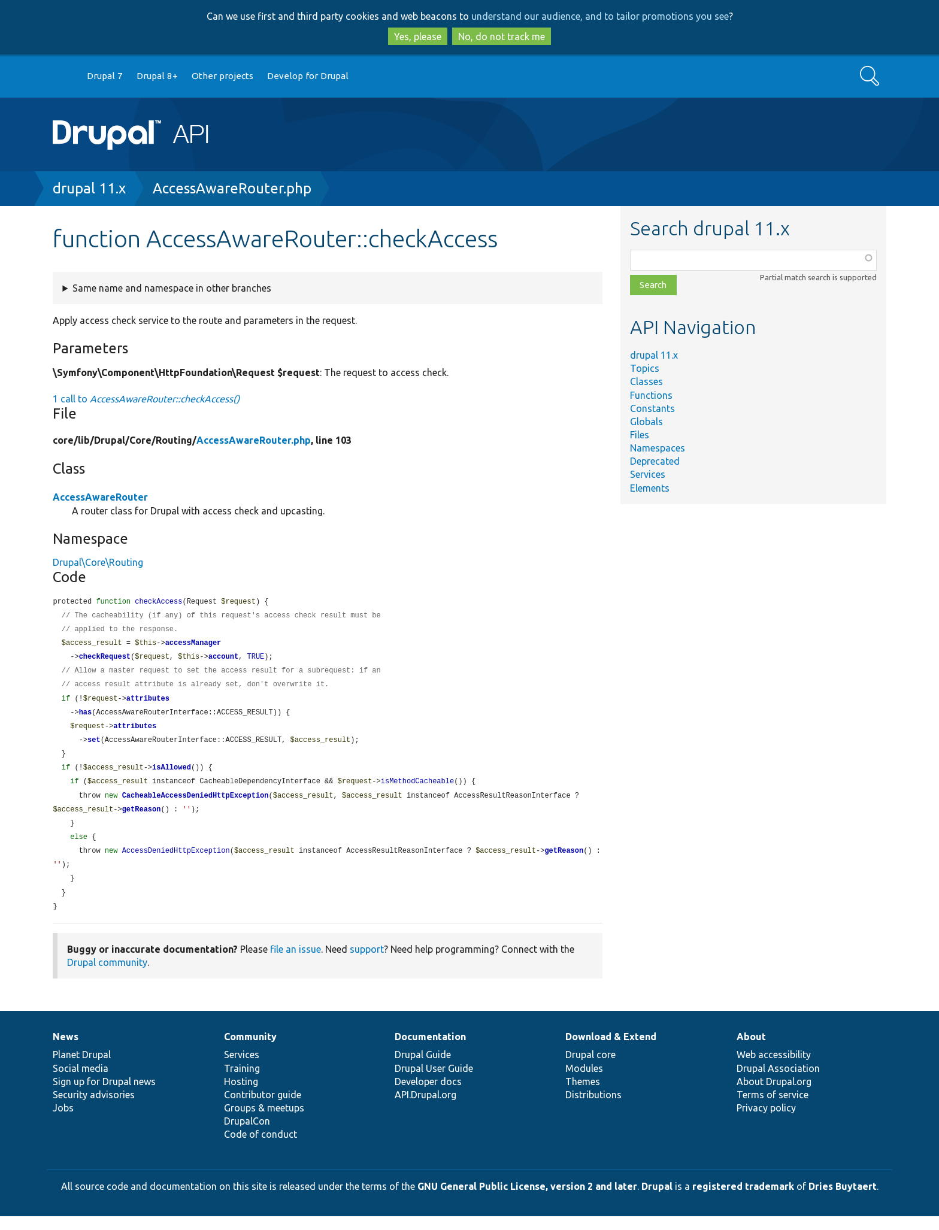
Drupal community (107, 976)
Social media (80, 1082)
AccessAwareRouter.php (232, 188)
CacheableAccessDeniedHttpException (195, 804)
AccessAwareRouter (100, 497)
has (85, 718)
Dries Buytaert (842, 1200)
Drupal (657, 1200)
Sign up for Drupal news (104, 1095)
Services (647, 474)
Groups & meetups (264, 1121)
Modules (584, 1082)
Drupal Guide (423, 1068)
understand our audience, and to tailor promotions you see (600, 16)
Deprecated (655, 461)
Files (639, 434)
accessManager (193, 645)
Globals (646, 421)
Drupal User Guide (434, 1082)
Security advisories (94, 1108)
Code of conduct (260, 1148)
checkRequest (105, 660)
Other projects (222, 76)
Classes (646, 381)
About (751, 1050)
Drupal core (590, 1068)
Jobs (63, 1121)
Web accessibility (774, 1068)
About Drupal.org (774, 1095)
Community (250, 1050)
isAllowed (171, 775)
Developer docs (428, 1095)
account (223, 660)
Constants (652, 408)
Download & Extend (610, 1050)
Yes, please (417, 36)
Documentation (430, 1050)
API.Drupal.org (425, 1108)
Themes (582, 1095)
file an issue (295, 963)
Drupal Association (778, 1082)
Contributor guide (262, 1108)
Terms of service (772, 1108)
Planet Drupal (82, 1068)
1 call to (146, 398)
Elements (650, 488)
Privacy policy (766, 1121)
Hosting (241, 1095)
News (65, 1050)
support (367, 963)
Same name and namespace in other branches (171, 288)
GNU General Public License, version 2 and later (527, 1200)
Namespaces (657, 448)
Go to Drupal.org (64, 76)
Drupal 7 (105, 76)
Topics (644, 368)
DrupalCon (247, 1134)
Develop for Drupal (308, 76)
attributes (147, 703)
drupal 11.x (89, 188)
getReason (141, 819)
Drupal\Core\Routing (98, 562)
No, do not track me (501, 36)
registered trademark (743, 1200)
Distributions (593, 1108)
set (94, 746)
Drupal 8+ (157, 76)
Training (242, 1082)
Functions (651, 395)
